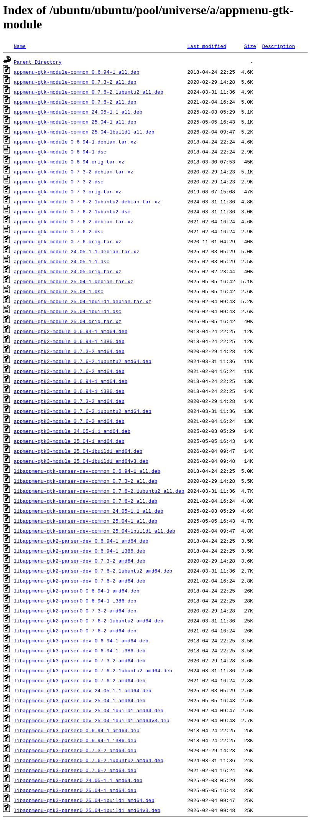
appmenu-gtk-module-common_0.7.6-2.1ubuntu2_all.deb (88, 91)
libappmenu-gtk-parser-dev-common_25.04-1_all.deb (85, 520)
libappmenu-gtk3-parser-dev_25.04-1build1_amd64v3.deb (91, 720)
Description (278, 46)
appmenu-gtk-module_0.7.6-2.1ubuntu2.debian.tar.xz (87, 201)
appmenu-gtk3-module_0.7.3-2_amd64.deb (69, 401)
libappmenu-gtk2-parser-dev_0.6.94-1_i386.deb (79, 550)
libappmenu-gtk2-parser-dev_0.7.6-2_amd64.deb (79, 580)
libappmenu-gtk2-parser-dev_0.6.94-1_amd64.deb (81, 540)
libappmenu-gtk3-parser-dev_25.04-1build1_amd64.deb (88, 710)
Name (20, 46)
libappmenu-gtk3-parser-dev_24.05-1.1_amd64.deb (82, 690)
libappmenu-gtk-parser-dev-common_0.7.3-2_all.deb (85, 480)
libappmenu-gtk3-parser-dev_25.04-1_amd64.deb (79, 700)
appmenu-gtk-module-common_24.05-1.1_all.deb (78, 111)
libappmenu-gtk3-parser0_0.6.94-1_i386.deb (75, 740)
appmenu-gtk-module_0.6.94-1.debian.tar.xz (75, 141)
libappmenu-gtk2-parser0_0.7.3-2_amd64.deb (75, 610)
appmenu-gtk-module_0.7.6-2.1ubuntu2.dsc (72, 211)
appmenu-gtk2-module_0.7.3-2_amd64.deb (69, 351)
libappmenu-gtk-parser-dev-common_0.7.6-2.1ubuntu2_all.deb (99, 490)
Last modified (206, 46)
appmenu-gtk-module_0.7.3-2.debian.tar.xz (73, 171)
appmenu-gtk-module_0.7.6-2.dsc (59, 231)
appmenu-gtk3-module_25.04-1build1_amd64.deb (78, 450)
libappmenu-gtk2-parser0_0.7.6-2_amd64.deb (75, 630)
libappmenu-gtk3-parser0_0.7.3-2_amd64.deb (75, 750)
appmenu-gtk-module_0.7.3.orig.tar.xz (68, 191)
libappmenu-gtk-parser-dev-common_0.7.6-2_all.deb (85, 500)
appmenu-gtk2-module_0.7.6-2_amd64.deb (69, 371)
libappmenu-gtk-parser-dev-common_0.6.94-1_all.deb (87, 470)
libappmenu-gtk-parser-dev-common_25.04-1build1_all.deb (94, 530)
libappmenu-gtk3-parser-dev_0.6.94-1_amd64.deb (81, 640)
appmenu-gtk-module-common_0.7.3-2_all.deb (75, 81)
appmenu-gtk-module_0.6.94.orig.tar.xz (69, 161)
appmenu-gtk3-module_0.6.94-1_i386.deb (69, 391)
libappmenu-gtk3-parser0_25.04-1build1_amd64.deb (84, 800)
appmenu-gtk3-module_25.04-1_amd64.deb (69, 440)
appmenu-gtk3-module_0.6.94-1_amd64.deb (70, 381)
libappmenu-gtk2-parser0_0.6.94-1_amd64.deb (77, 590)
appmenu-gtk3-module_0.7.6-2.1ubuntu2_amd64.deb (82, 411)
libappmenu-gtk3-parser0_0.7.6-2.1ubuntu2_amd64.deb (88, 760)
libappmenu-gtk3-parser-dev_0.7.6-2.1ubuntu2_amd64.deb (93, 670)
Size (250, 46)
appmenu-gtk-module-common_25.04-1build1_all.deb (84, 131)
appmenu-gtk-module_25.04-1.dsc (59, 291)
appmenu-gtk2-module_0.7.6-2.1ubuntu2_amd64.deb (82, 361)
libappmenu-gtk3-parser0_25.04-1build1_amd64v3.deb (87, 810)
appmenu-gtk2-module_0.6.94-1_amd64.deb (70, 331)
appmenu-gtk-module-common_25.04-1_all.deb (75, 121)
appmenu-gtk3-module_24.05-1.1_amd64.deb (72, 431)
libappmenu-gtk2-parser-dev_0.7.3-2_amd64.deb (79, 560)
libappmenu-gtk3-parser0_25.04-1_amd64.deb (75, 790)
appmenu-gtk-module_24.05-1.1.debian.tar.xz (77, 251)
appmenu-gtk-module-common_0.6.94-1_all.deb (77, 71)
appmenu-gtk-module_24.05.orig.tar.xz (68, 271)
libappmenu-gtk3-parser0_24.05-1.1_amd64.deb (78, 780)
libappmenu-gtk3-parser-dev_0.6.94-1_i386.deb (79, 650)
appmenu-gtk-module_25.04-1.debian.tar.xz (73, 281)
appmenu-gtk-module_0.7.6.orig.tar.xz (68, 241)
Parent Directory (38, 61)
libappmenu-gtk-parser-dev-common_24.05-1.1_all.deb (88, 510)
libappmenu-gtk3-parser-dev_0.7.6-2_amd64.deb (79, 680)
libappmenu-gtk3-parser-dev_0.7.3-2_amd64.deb (79, 660)
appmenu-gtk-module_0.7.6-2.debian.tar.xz (73, 221)
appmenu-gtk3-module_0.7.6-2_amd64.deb (69, 421)
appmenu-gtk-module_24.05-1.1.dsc (62, 261)
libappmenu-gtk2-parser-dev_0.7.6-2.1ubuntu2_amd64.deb (93, 570)
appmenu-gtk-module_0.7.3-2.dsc (59, 181)
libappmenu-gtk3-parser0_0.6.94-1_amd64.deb (77, 730)
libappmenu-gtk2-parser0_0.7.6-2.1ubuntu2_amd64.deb (88, 620)
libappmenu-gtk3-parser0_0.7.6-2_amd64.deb (75, 770)
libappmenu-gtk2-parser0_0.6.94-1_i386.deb (75, 600)
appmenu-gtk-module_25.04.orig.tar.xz (68, 321)
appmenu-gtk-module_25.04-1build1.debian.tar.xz (82, 301)
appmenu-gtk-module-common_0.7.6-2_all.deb (75, 101)
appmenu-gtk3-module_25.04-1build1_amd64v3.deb (81, 460)
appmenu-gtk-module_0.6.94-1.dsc (60, 151)
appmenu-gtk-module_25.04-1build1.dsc (68, 311)
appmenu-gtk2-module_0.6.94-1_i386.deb (69, 341)
